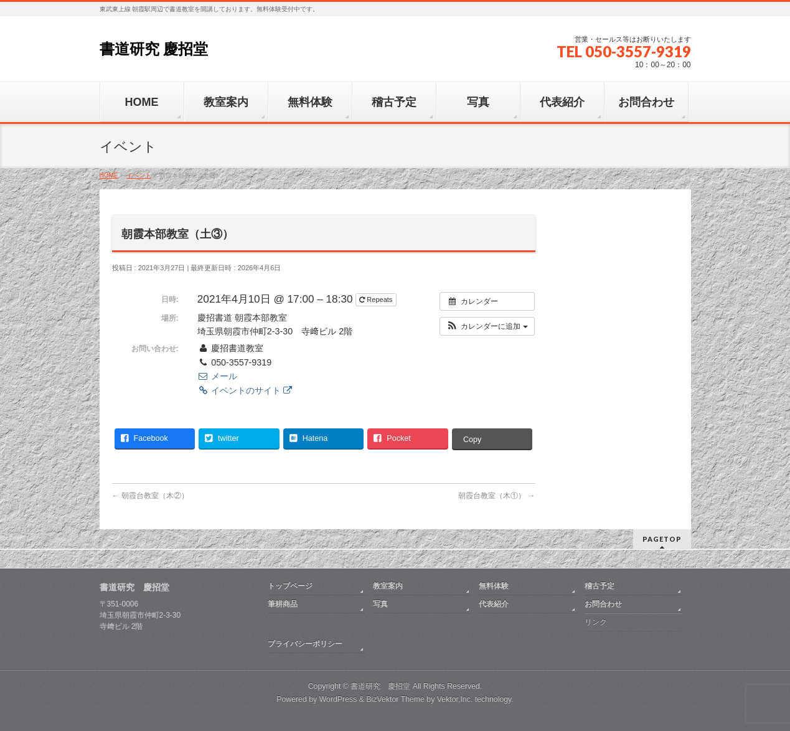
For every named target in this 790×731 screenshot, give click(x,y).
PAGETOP (662, 539)
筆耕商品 (283, 604)
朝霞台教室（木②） (150, 495)
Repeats (376, 299)
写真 (380, 604)
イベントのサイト (244, 390)
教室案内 (388, 586)
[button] (487, 326)
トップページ (290, 586)
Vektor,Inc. (455, 699)
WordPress (338, 699)
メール (217, 376)
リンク (596, 622)
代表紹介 (494, 604)
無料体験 (494, 586)
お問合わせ (603, 604)
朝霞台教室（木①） (496, 495)
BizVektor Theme (395, 699)
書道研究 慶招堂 (154, 48)
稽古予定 (599, 586)
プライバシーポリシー (305, 643)
